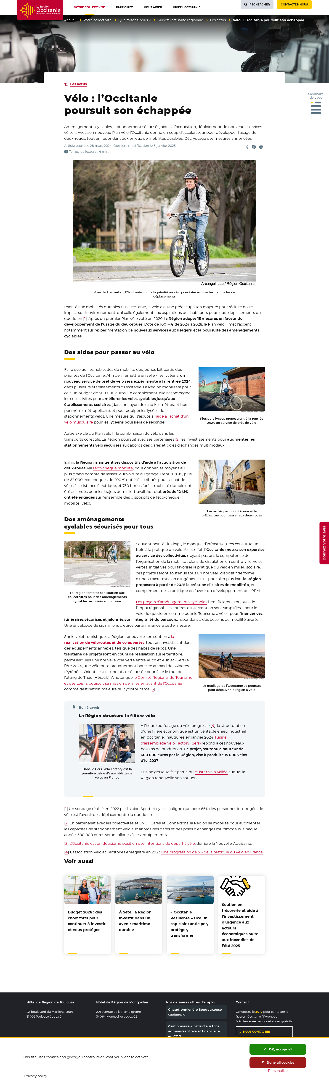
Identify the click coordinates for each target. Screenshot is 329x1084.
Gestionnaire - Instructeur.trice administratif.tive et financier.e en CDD (194, 1031)
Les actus (218, 20)
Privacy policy (35, 1076)
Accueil (70, 20)
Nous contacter (256, 1031)
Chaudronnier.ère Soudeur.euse (195, 1010)
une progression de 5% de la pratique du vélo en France (212, 852)
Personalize (278, 1070)
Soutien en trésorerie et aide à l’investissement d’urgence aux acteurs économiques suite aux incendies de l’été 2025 (240, 925)
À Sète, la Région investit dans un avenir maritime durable (135, 921)
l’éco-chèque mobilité (113, 468)
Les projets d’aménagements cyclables (171, 602)
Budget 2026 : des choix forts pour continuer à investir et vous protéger (87, 921)
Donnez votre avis (324, 543)
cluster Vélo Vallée (211, 772)
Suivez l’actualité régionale (180, 20)
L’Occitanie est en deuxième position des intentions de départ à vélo (132, 843)
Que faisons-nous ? (134, 20)
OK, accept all (278, 1049)
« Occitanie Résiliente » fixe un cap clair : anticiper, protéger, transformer (189, 924)
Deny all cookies (278, 1062)
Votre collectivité (97, 20)
